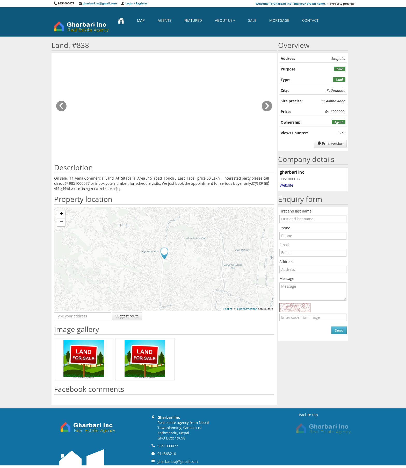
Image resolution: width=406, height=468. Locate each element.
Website (286, 185)
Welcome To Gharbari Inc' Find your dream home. (291, 3)
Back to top (308, 414)
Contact (310, 20)
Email (284, 244)
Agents (164, 20)
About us (225, 20)
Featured (193, 20)
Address (286, 261)
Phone (284, 227)
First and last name (295, 211)
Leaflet (227, 308)
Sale (252, 20)
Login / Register (134, 3)
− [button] (61, 222)
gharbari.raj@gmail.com (97, 3)
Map (141, 20)
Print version (330, 143)
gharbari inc (292, 172)
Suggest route (127, 316)
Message (286, 278)
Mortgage (279, 20)
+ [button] (61, 214)
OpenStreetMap (247, 308)
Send (339, 330)
